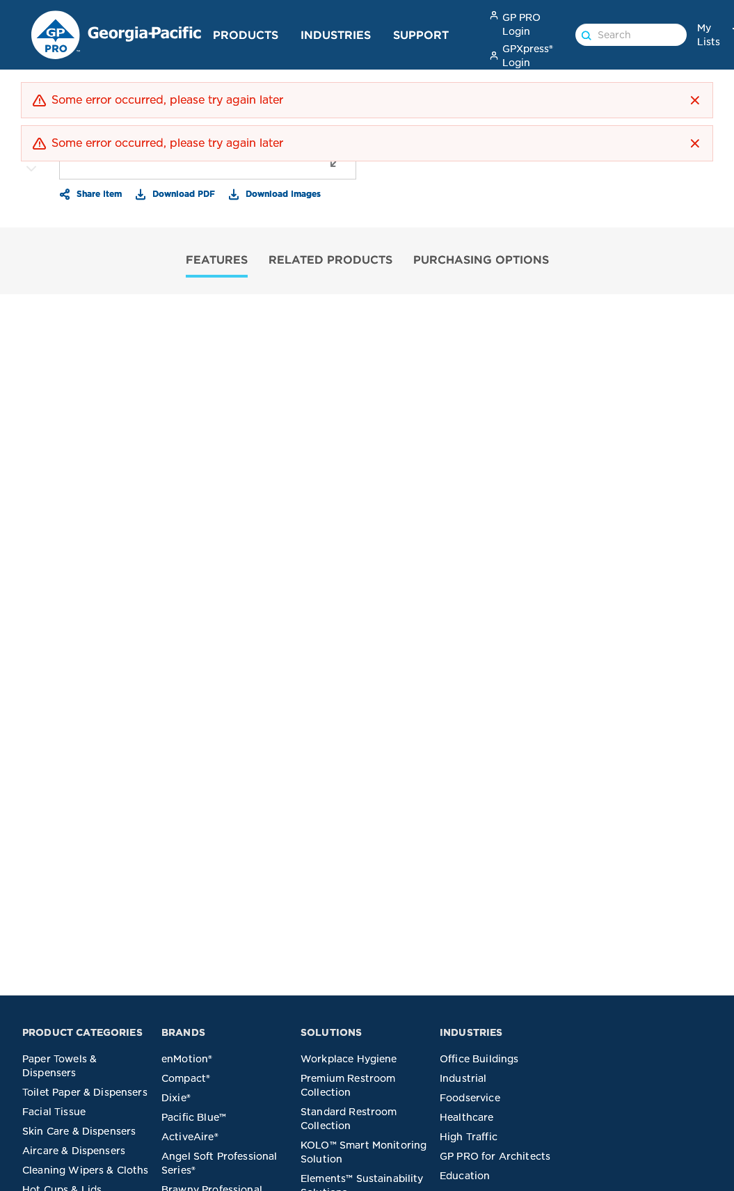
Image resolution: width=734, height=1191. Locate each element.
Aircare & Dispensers (73, 1150)
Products (245, 35)
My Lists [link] (708, 34)
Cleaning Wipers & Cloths (85, 1170)
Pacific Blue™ (193, 1117)
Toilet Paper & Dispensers (84, 1092)
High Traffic (468, 1136)
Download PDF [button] (182, 193)
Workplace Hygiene (349, 1058)
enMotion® (186, 1058)
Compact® (185, 1078)
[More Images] (31, 169)
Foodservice (470, 1097)
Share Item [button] (98, 193)
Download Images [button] (282, 193)
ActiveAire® (189, 1136)
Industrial (463, 1078)
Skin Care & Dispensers (79, 1131)
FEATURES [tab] (217, 259)
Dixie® (176, 1097)
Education (465, 1175)
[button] (695, 100)
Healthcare (467, 1117)
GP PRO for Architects (495, 1156)
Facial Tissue (54, 1111)
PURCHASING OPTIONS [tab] (481, 259)
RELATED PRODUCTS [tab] (330, 259)
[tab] (216, 261)
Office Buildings (479, 1058)
